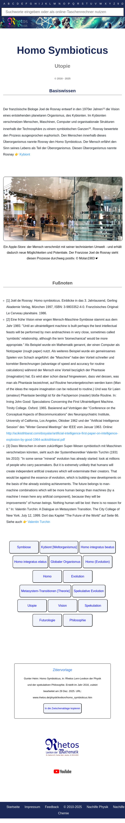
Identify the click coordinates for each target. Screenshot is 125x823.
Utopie (32, 605)
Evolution (77, 576)
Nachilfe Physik (97, 807)
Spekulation (93, 605)
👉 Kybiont (22, 154)
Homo (47, 576)
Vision (62, 605)
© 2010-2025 (73, 807)
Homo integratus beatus (97, 547)
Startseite (13, 807)
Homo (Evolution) (97, 561)
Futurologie (47, 620)
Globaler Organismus (65, 561)
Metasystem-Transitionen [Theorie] (45, 591)
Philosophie (77, 620)
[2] (90, 128)
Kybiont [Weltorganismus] (59, 547)
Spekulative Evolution (89, 591)
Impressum (32, 807)
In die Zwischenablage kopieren (62, 708)
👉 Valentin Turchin (36, 522)
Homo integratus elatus (30, 561)
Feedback (52, 807)
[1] (104, 108)
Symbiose (24, 547)
